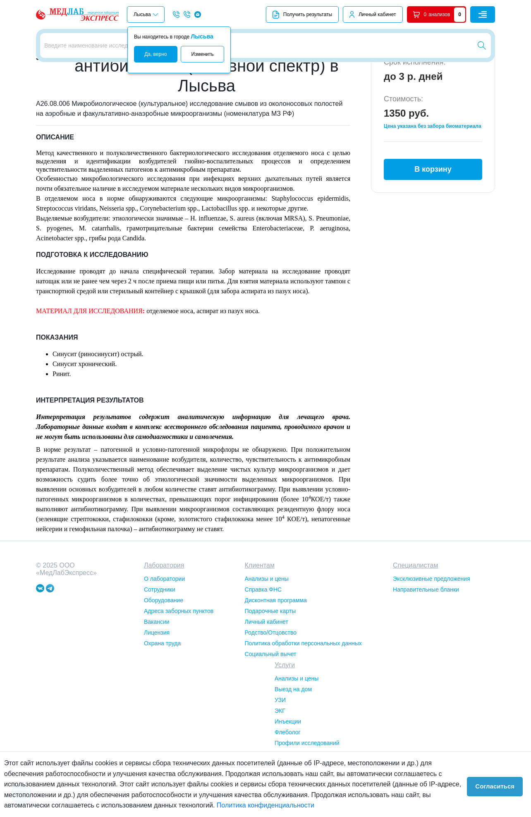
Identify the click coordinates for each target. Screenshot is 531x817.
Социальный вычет (271, 700)
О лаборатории (164, 624)
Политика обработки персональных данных (303, 689)
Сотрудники (159, 635)
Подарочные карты (270, 657)
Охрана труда (162, 689)
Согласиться (498, 784)
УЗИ (280, 746)
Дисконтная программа (276, 646)
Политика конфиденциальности (265, 805)
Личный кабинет (377, 14)
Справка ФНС (263, 635)
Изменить (202, 54)
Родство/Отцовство (271, 678)
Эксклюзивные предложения (431, 624)
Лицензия (157, 678)
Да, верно (155, 54)
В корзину (432, 210)
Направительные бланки (426, 635)
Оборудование (163, 646)
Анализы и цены (267, 624)
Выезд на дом (293, 735)
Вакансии (157, 667)
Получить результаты (302, 15)
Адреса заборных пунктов (178, 657)
